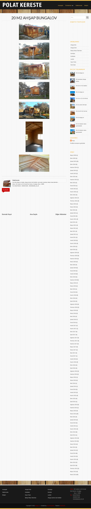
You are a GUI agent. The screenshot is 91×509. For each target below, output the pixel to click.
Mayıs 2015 (73, 410)
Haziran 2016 (73, 374)
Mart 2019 (72, 289)
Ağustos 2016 (73, 371)
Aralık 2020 (73, 240)
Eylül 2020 (72, 249)
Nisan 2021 (73, 228)
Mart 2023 (72, 182)
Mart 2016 (72, 383)
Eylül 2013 (72, 465)
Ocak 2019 (73, 292)
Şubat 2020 (73, 267)
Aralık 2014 (73, 426)
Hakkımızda (79, 5)
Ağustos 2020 (73, 252)
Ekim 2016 (73, 365)
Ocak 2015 (73, 423)
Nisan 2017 (73, 350)
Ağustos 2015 (73, 404)
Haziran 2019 (73, 280)
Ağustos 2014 (73, 438)
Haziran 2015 (73, 407)
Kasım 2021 (73, 219)
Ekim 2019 (73, 277)
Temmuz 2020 (73, 255)
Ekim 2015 (73, 398)
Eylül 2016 (72, 368)
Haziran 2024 (73, 167)
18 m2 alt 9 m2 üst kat (81, 111)
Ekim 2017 (73, 331)
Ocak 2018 (73, 322)
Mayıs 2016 (73, 377)
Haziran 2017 (73, 343)
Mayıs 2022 (73, 204)
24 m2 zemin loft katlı (81, 104)
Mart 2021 (72, 231)
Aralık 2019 (73, 274)
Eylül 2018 (72, 301)
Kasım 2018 (73, 295)
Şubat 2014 (73, 450)
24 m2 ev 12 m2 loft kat (82, 98)
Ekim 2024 (73, 164)
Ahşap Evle (73, 45)
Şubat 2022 (73, 213)
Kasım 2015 (73, 395)
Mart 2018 (72, 316)
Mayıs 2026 (73, 155)
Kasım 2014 (73, 429)
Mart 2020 (72, 264)
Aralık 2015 (73, 392)
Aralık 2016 (73, 359)
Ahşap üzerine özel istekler (54, 497)
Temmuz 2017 (73, 340)
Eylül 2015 (72, 401)
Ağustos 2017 (73, 337)
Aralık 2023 (73, 173)
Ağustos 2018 (73, 304)
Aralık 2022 (73, 188)
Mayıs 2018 (73, 310)
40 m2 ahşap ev (80, 73)
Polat (73, 140)
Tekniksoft (62, 505)
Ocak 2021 (73, 237)
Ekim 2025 (73, 158)
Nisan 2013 (73, 474)
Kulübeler (73, 56)
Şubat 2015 (73, 420)
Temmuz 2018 (73, 307)
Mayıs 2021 (73, 225)
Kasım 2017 (73, 328)
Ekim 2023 (73, 176)
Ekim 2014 (73, 432)
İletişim (86, 5)
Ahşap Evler (74, 47)
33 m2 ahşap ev (80, 117)
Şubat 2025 (73, 161)
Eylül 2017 (72, 334)
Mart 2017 (72, 353)
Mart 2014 (72, 447)
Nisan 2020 (73, 261)
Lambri (72, 59)
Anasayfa (60, 5)
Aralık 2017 (73, 325)
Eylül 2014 (72, 435)
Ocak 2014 (73, 453)
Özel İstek (73, 65)
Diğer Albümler (61, 214)
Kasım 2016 (73, 362)
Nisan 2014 (73, 444)
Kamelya (73, 53)
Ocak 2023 (73, 185)
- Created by (47, 505)
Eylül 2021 (72, 222)
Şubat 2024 (73, 170)
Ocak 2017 (73, 356)
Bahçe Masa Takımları (76, 50)
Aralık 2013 (73, 456)
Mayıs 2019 (73, 283)
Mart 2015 (72, 416)
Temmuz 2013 (73, 468)
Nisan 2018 (73, 313)
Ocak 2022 (73, 216)
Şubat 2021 (73, 234)
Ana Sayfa (33, 214)
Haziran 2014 (73, 441)
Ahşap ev (37, 505)
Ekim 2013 (73, 462)
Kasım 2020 (73, 243)
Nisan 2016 (73, 380)
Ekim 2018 (73, 298)
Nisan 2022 (73, 207)
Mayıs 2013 (73, 471)
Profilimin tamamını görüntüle (77, 143)
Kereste (50, 492)
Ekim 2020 (73, 246)
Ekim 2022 (73, 194)
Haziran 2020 (73, 258)
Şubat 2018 (73, 319)
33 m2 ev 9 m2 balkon (81, 85)
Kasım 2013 (73, 459)
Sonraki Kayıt (7, 214)
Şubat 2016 (73, 386)
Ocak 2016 (73, 389)
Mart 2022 (72, 210)
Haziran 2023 (73, 179)
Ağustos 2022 (73, 198)
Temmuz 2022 (73, 201)
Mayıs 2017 (73, 347)
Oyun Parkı (73, 62)
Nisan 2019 (73, 286)
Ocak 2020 (73, 271)
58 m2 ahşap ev (80, 92)
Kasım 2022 (73, 191)
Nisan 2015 (73, 413)
